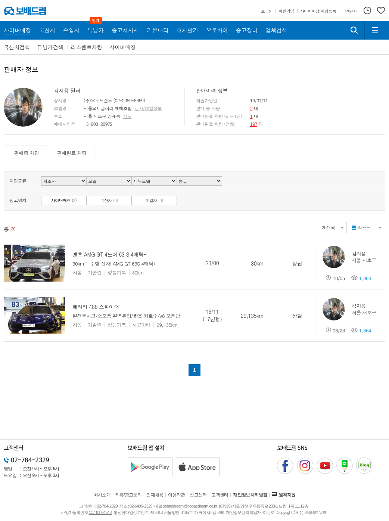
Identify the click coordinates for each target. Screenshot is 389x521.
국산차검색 (17, 47)
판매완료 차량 (71, 152)
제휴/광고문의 (128, 494)
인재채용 (155, 494)
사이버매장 (123, 47)
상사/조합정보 (148, 108)
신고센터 (198, 494)
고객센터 (219, 494)
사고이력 (141, 324)
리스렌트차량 (86, 47)
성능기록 (117, 272)
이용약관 (176, 494)
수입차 (154, 200)
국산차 (109, 200)
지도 (127, 116)
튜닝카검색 (50, 47)
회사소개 (102, 494)
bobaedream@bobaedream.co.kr (190, 506)
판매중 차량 (26, 152)
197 (253, 124)
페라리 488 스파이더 (95, 306)
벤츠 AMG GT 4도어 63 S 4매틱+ (109, 254)
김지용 (358, 253)
